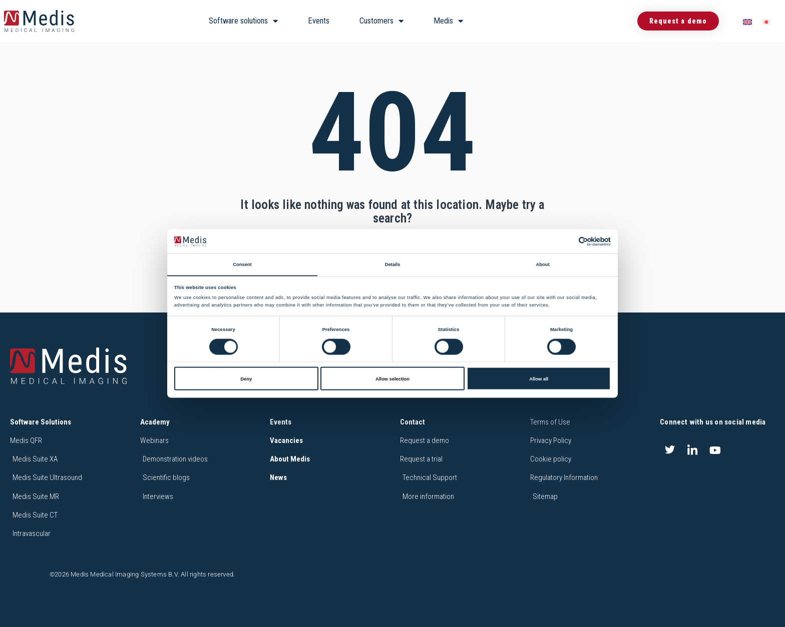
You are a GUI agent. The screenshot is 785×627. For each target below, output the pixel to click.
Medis (448, 21)
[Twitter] (669, 450)
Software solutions (243, 21)
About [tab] (542, 264)
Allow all (538, 379)
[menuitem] (747, 21)
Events (318, 21)
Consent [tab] (242, 264)
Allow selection (392, 379)
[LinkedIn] (692, 450)
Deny (246, 379)
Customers (381, 21)
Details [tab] (393, 264)
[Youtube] (715, 450)
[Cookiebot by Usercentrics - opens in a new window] (567, 241)
